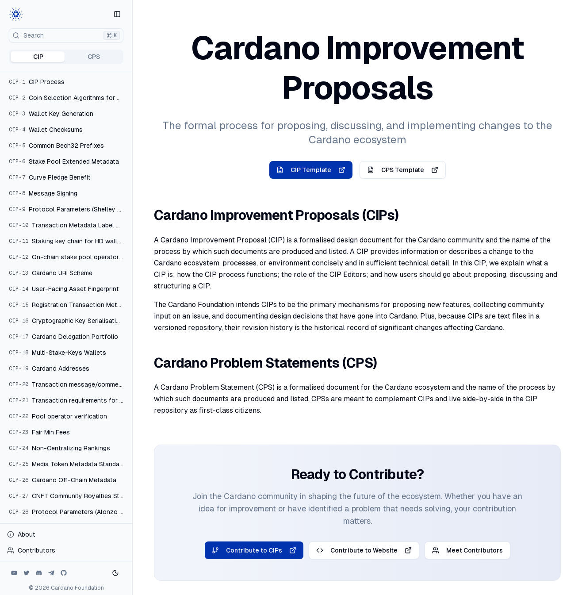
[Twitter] (26, 573)
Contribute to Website (364, 550)
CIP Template (310, 169)
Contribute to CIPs (254, 550)
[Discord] (39, 573)
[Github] (63, 573)
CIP (38, 56)
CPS (94, 56)
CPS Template (402, 169)
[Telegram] (51, 573)
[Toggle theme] (115, 573)
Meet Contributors (467, 550)
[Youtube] (14, 573)
